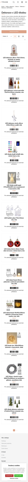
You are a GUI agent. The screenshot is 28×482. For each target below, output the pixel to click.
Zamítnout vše (9, 475)
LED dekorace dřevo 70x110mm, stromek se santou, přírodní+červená (14, 59)
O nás (2, 455)
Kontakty (3, 457)
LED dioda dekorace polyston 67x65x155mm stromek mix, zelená (14, 411)
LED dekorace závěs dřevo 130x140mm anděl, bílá (14, 124)
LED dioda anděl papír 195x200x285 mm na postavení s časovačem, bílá (14, 187)
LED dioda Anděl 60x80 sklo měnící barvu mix (14, 155)
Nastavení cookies (14, 478)
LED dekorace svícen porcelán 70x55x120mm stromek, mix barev (14, 92)
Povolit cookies (18, 475)
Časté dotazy (4, 448)
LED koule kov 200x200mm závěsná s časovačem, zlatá (14, 346)
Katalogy (3, 440)
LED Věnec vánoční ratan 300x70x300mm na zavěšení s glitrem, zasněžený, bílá (14, 378)
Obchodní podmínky (6, 443)
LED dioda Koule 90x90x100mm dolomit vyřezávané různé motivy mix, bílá (14, 314)
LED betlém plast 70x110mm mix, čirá (14, 219)
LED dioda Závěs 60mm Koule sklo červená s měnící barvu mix (14, 250)
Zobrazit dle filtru (14, 31)
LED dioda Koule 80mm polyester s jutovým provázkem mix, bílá (14, 282)
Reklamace (4, 446)
